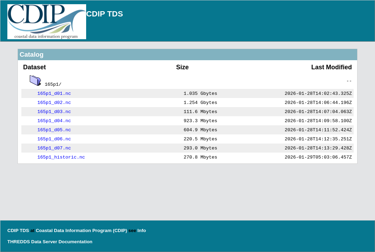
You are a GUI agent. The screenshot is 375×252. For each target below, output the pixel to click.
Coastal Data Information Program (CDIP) (81, 230)
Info (142, 230)
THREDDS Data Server (32, 241)
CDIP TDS (104, 13)
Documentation (75, 241)
